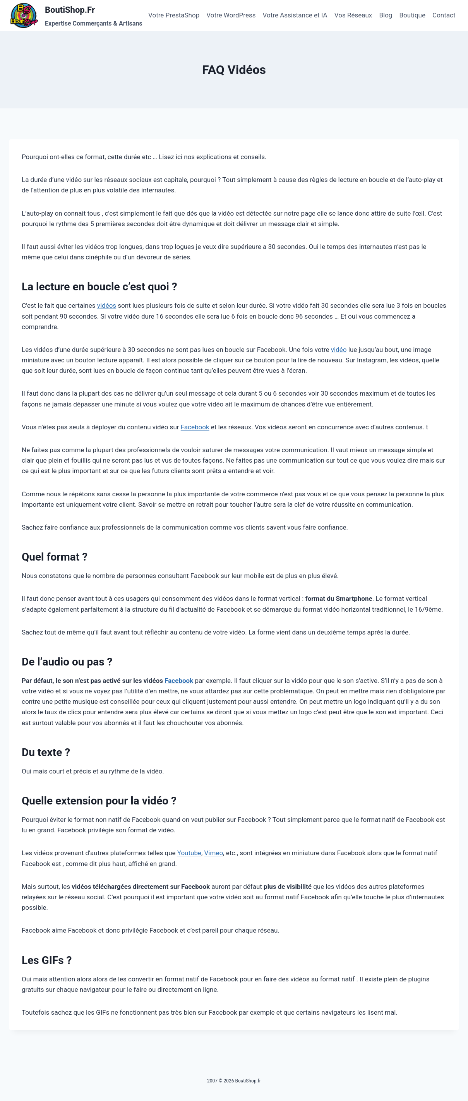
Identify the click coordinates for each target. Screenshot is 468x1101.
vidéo (339, 349)
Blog (385, 15)
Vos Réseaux (353, 15)
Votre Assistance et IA (295, 15)
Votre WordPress (230, 15)
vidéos (106, 305)
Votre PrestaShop (173, 15)
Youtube (189, 853)
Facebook (195, 427)
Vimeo (213, 853)
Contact (443, 15)
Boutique (412, 15)
